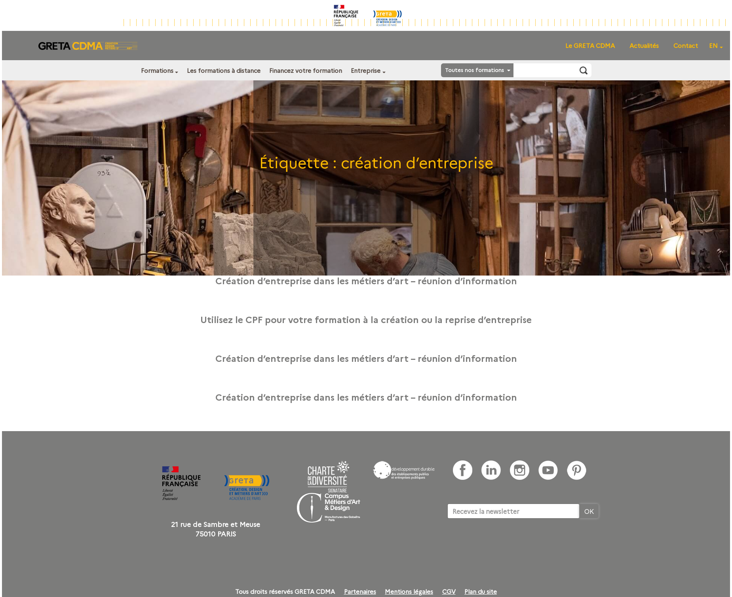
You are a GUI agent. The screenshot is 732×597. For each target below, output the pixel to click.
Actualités (644, 45)
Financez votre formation (305, 70)
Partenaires (360, 591)
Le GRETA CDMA (590, 45)
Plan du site (480, 591)
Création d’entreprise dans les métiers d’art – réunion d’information (366, 280)
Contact (685, 45)
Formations (157, 70)
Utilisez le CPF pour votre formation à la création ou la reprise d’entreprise (366, 319)
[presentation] (507, 542)
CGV (449, 591)
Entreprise (365, 70)
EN (713, 45)
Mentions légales (409, 591)
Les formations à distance (223, 70)
